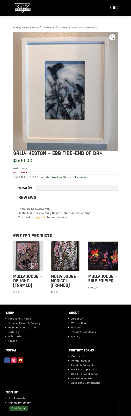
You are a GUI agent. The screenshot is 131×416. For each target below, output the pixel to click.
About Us (77, 318)
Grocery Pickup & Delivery (24, 323)
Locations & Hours (19, 318)
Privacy (75, 336)
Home (16, 27)
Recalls (75, 327)
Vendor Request (81, 360)
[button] (112, 37)
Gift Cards (14, 336)
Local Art (13, 341)
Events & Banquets (82, 365)
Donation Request (82, 378)
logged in (40, 217)
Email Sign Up (19, 408)
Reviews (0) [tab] (24, 187)
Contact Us (78, 356)
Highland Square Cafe (22, 327)
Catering (13, 332)
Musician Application (84, 369)
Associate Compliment (85, 383)
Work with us (79, 323)
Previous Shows (30, 27)
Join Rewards (16, 398)
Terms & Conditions (83, 332)
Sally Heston (48, 27)
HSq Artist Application (84, 374)
